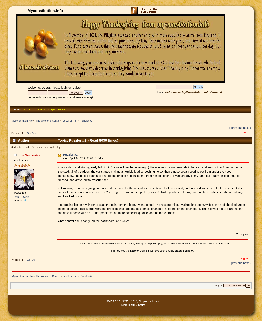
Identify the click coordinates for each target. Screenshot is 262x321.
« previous (235, 127)
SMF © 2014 (129, 301)
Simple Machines (149, 301)
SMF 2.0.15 (113, 301)
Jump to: (218, 285)
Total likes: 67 (21, 196)
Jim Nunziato (29, 155)
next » (247, 127)
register (76, 87)
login (64, 87)
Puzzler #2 (70, 154)
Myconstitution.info (45, 11)
